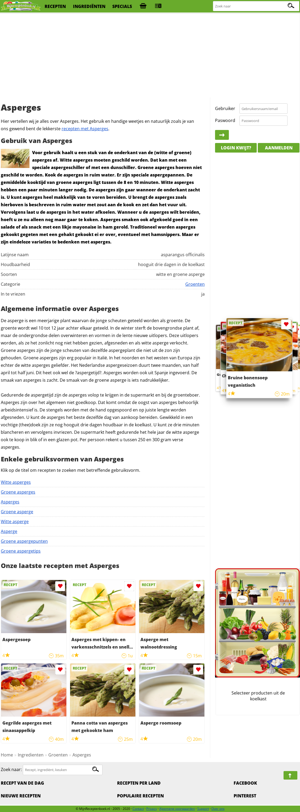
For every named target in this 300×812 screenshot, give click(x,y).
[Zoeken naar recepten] (256, 6)
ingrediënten (89, 6)
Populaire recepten (140, 796)
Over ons (218, 808)
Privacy (151, 808)
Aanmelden (279, 148)
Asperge (9, 531)
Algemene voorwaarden (177, 808)
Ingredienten (31, 755)
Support (203, 808)
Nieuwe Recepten (21, 796)
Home (7, 755)
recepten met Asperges (85, 129)
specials (122, 6)
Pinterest (245, 796)
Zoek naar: (11, 769)
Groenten (195, 284)
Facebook (245, 783)
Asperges (10, 502)
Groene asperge (17, 512)
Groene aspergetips (21, 551)
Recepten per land (139, 783)
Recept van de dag (22, 783)
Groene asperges (18, 492)
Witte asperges (16, 482)
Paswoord (225, 120)
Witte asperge (15, 521)
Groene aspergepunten (24, 541)
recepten (55, 6)
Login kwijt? (236, 148)
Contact (138, 808)
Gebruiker (225, 108)
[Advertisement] (150, 56)
